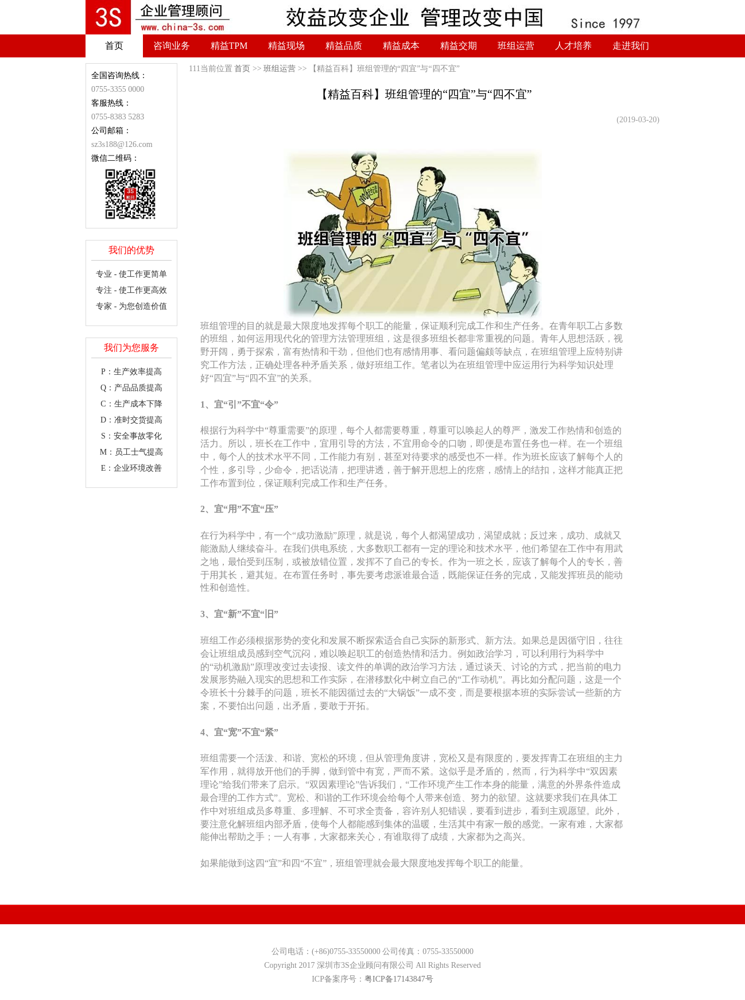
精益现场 (286, 46)
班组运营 (516, 46)
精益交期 (458, 46)
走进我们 (630, 46)
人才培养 (573, 46)
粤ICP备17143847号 (398, 979)
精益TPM (229, 46)
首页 (114, 46)
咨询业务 (171, 46)
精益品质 (343, 46)
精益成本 (401, 46)
